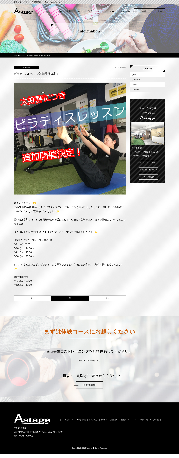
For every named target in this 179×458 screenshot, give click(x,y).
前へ (32, 301)
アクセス (135, 425)
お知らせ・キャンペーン (89, 430)
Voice (112, 11)
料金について (80, 425)
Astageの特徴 (99, 425)
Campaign (139, 83)
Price (69, 11)
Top (60, 11)
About (80, 11)
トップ (64, 425)
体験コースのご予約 (153, 11)
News (137, 91)
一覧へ (70, 301)
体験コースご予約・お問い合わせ (124, 430)
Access (101, 11)
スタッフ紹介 (118, 425)
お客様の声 (151, 425)
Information (125, 11)
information (140, 99)
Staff (90, 11)
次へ (107, 301)
